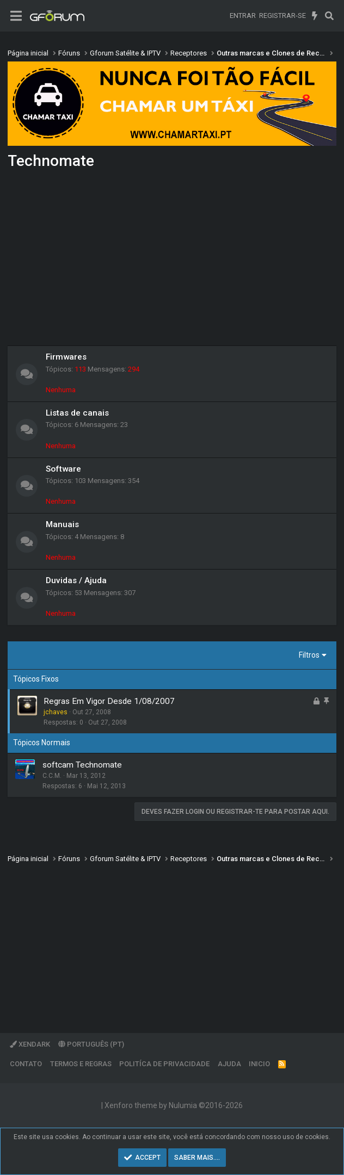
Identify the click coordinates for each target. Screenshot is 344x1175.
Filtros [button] (309, 655)
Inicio (259, 1064)
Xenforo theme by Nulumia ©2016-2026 (174, 1105)
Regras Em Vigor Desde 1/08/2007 (109, 701)
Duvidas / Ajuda (76, 580)
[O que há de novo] (315, 15)
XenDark (30, 1044)
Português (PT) (91, 1044)
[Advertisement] (172, 261)
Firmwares (66, 357)
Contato (26, 1064)
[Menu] (16, 16)
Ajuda (229, 1064)
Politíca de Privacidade (164, 1064)
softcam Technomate (82, 765)
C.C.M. (52, 776)
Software (63, 469)
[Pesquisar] (329, 15)
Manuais (62, 524)
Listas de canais (77, 413)
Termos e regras (81, 1064)
